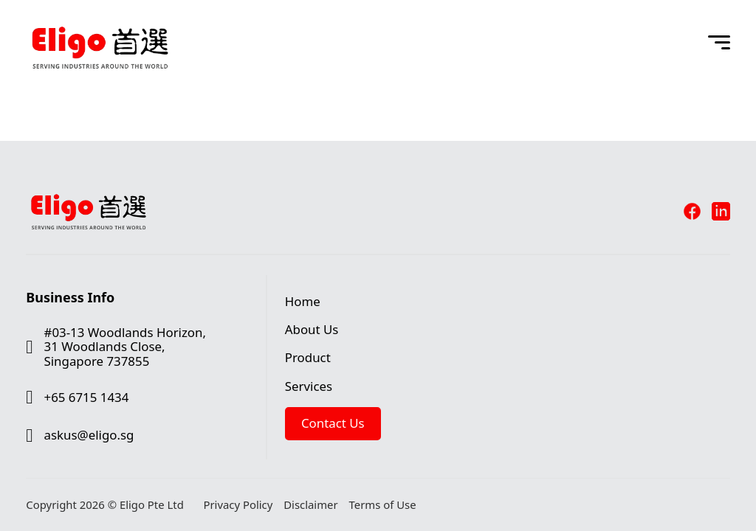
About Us (312, 329)
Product (308, 357)
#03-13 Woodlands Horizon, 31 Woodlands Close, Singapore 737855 (125, 346)
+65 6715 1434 (86, 397)
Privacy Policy (237, 505)
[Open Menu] (719, 43)
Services (308, 386)
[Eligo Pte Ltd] (99, 16)
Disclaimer (310, 505)
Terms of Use (382, 505)
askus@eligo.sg (89, 435)
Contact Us (333, 422)
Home (302, 301)
